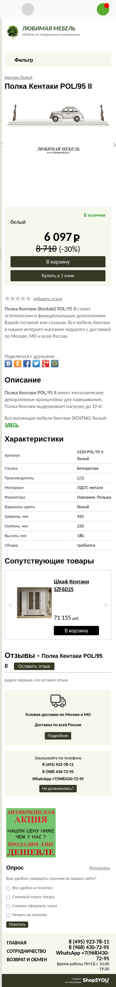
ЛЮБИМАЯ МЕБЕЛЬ (48, 28)
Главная (16, 943)
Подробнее (58, 735)
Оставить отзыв (34, 666)
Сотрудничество (26, 951)
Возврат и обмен (27, 959)
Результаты (99, 868)
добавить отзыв (47, 298)
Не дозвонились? (58, 788)
